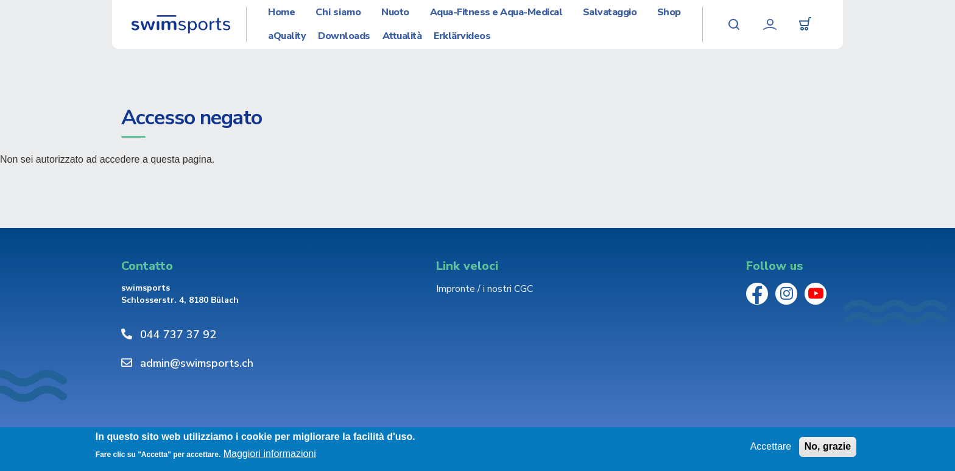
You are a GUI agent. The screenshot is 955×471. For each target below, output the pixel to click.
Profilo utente (770, 24)
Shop (669, 12)
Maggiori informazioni (270, 453)
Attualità (402, 36)
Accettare (771, 446)
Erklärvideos (462, 36)
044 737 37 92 (178, 334)
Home (281, 12)
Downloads (344, 36)
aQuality (287, 36)
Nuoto (395, 12)
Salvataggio (610, 12)
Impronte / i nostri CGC (484, 289)
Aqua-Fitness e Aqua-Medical (496, 12)
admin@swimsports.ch (196, 363)
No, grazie (828, 446)
